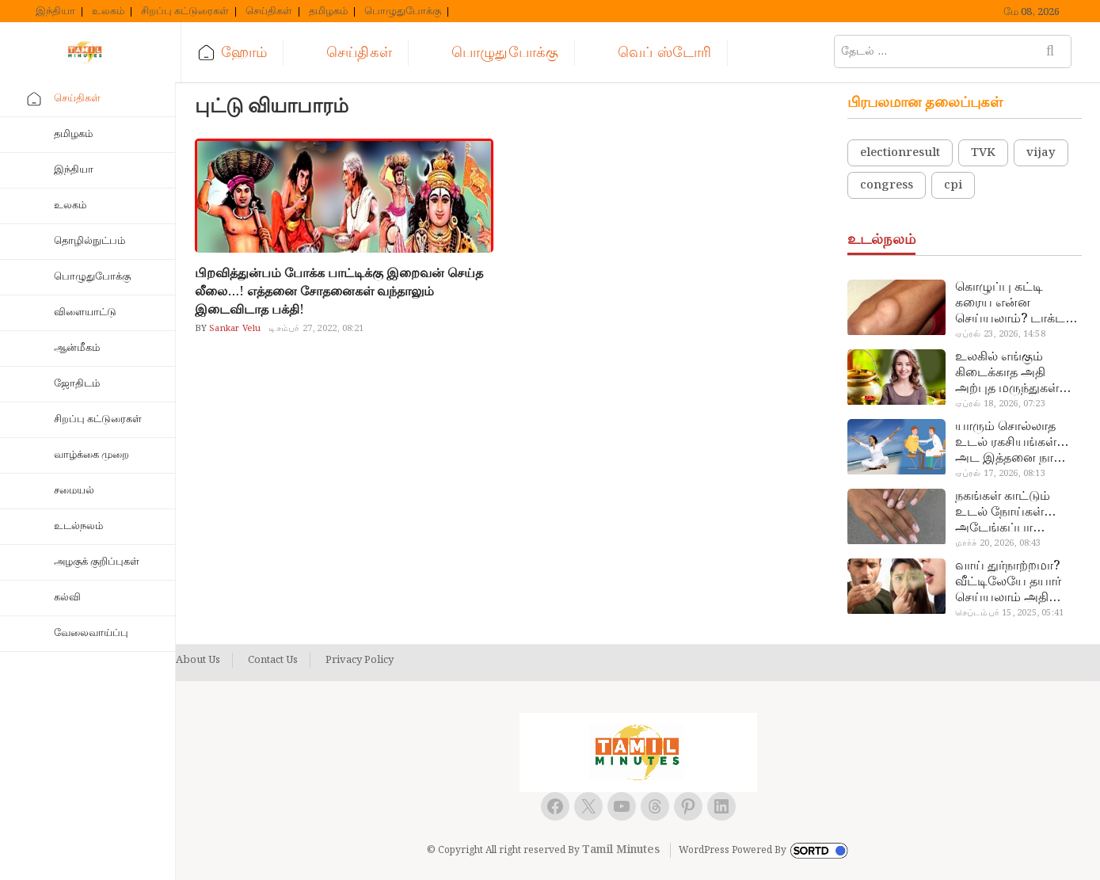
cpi (953, 185)
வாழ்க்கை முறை (91, 455)
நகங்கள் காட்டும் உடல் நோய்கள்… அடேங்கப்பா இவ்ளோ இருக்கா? (1008, 512)
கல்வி (67, 597)
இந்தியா (55, 12)
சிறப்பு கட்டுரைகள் (185, 12)
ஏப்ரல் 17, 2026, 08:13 (1000, 474)
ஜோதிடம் (77, 383)
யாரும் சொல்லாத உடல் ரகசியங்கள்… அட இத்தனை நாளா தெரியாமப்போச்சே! (1013, 443)
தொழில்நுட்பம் (89, 241)
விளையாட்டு (85, 312)
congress (886, 185)
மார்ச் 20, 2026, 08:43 (998, 543)
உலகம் (108, 12)
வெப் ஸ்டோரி (664, 52)
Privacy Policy (359, 661)
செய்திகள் (269, 12)
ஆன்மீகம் (77, 348)
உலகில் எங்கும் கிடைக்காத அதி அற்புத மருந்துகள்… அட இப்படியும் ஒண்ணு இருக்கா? (1013, 373)
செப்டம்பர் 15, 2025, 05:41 (1009, 613)
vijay (1041, 152)
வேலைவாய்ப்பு (91, 633)
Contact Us (273, 661)
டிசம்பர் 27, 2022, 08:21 (315, 329)
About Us (198, 661)
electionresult (900, 152)
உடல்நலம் (78, 526)
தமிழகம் (328, 12)
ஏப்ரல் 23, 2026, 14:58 (1000, 334)
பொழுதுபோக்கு (402, 12)
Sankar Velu (234, 329)
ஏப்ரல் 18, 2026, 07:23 (1000, 404)
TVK (983, 152)
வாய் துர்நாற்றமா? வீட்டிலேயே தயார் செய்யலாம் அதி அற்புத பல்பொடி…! (1012, 582)
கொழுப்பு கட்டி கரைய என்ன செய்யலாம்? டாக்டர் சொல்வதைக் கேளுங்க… (1013, 303)
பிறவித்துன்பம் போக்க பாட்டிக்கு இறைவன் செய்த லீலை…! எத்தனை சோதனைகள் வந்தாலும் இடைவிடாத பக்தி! (339, 292)
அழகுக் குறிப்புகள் (96, 562)
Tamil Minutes (621, 850)
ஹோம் (244, 52)
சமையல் (74, 490)
